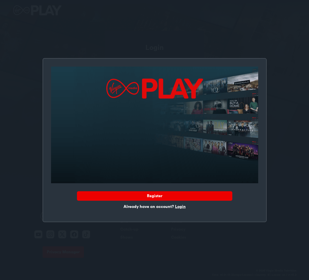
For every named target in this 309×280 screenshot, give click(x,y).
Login (180, 207)
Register (154, 196)
